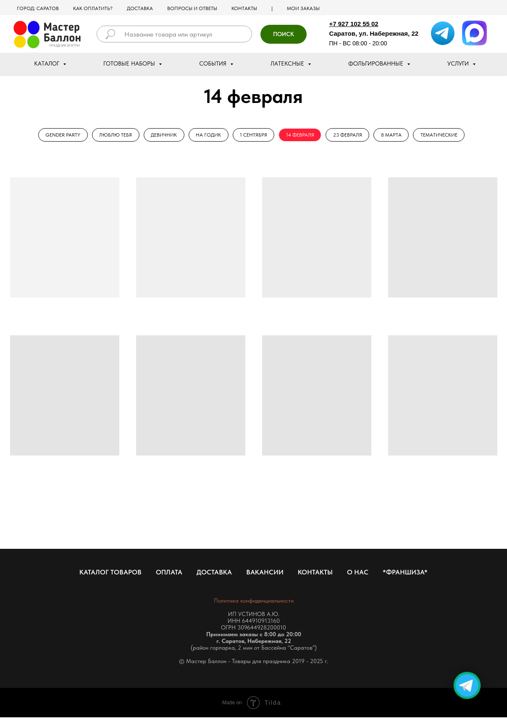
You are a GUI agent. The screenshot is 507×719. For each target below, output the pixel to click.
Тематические (444, 135)
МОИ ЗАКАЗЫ (303, 8)
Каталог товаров (110, 574)
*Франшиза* (405, 574)
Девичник (161, 135)
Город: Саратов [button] (38, 8)
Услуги (458, 63)
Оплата (169, 574)
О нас (357, 574)
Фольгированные (376, 63)
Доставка (140, 8)
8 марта (395, 135)
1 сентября (253, 135)
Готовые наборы (130, 63)
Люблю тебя (111, 135)
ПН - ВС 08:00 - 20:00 (358, 43)
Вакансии (265, 574)
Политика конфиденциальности (254, 602)
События (213, 63)
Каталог (47, 63)
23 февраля (350, 135)
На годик (207, 135)
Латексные (288, 63)
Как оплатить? (93, 8)
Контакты (244, 8)
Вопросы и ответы (192, 8)
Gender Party (57, 135)
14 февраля (301, 135)
